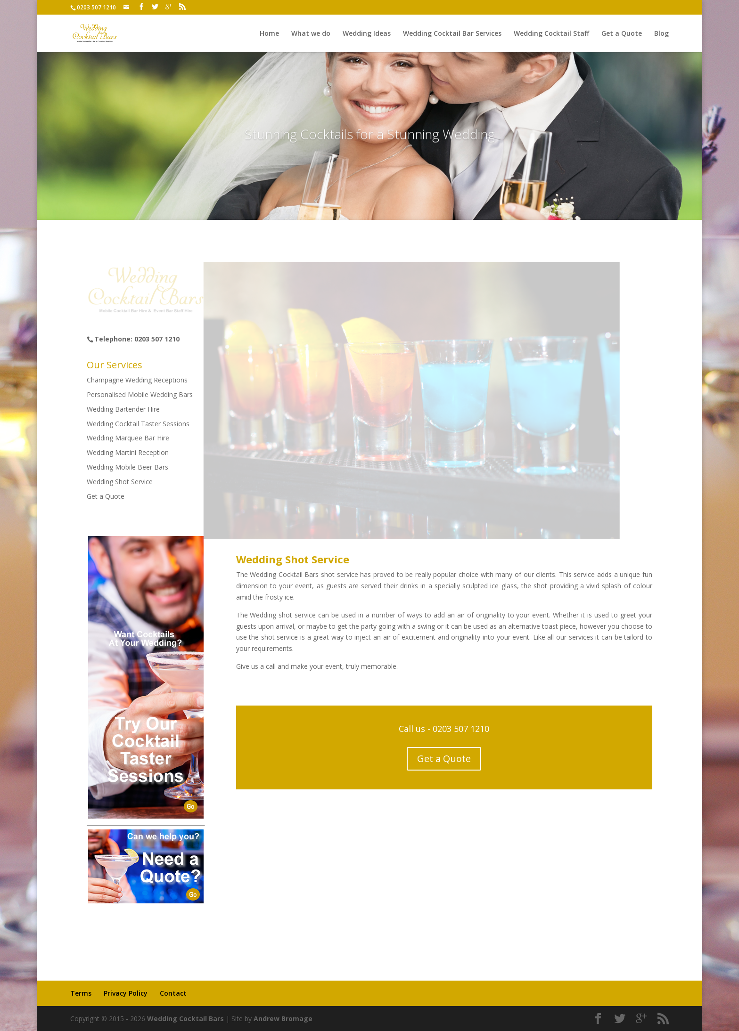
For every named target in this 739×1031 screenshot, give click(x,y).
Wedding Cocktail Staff (551, 34)
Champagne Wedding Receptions (137, 379)
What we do (310, 34)
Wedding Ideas (367, 34)
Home (269, 34)
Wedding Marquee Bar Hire (128, 437)
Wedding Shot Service (120, 481)
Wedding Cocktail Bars (185, 1018)
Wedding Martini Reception (128, 452)
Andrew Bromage (283, 1018)
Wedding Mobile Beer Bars (127, 467)
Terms (80, 993)
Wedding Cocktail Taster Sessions (138, 423)
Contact (173, 993)
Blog (661, 34)
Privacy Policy (126, 993)
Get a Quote (621, 34)
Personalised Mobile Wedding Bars (140, 394)
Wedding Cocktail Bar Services (452, 34)
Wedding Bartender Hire (123, 409)
